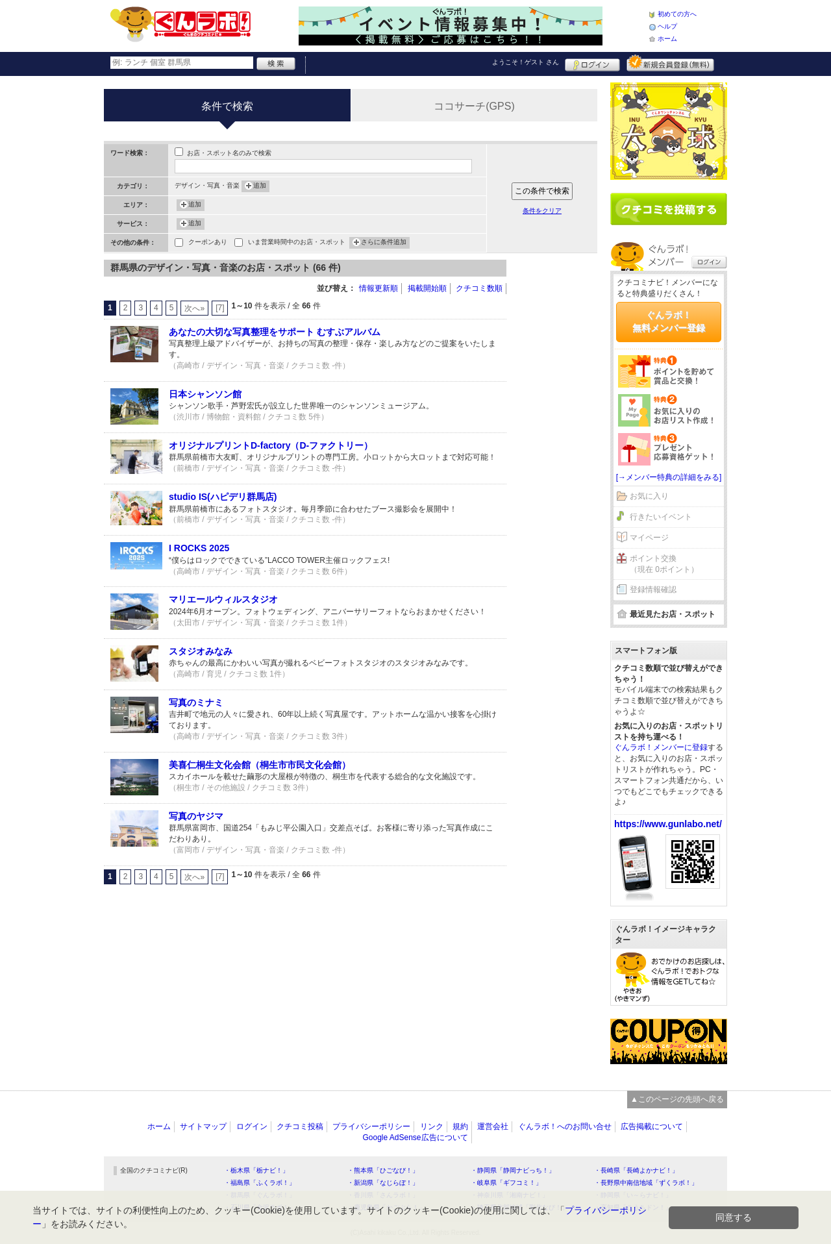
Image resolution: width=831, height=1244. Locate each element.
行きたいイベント (661, 516)
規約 (460, 1126)
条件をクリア (542, 210)
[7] (220, 307)
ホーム (667, 38)
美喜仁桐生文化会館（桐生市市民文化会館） (260, 765)
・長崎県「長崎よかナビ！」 (636, 1170)
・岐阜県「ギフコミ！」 (506, 1182)
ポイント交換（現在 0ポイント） (664, 564)
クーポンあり (207, 243)
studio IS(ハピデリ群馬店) (223, 496)
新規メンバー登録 (670, 63)
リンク (431, 1126)
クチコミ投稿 (300, 1126)
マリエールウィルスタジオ (223, 599)
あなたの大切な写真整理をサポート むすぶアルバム (274, 332)
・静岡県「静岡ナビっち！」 (513, 1170)
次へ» (194, 308)
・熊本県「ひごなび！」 (383, 1170)
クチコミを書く (668, 209)
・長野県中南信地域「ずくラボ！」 (646, 1182)
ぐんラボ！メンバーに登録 (661, 747)
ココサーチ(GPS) (474, 106)
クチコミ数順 (479, 288)
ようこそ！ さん (525, 62)
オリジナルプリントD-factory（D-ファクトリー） (271, 445)
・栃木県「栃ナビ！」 (256, 1170)
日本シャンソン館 (205, 394)
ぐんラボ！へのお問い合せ (565, 1126)
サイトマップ (203, 1126)
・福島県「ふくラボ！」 (259, 1182)
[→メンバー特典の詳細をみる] (669, 477)
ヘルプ (667, 26)
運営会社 (492, 1126)
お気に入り (649, 496)
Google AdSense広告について (414, 1137)
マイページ (649, 537)
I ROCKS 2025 (199, 548)
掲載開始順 (427, 288)
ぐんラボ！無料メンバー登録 (668, 321)
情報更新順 (378, 288)
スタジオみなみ (200, 651)
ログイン (592, 63)
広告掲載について (652, 1126)
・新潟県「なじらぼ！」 (383, 1182)
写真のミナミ (196, 702)
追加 (259, 186)
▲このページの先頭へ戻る (677, 1099)
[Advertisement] (558, 454)
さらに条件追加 (383, 242)
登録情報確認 (653, 589)
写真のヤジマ (196, 816)
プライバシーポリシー (371, 1126)
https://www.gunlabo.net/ (668, 824)
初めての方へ (677, 14)
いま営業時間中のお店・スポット (296, 243)
